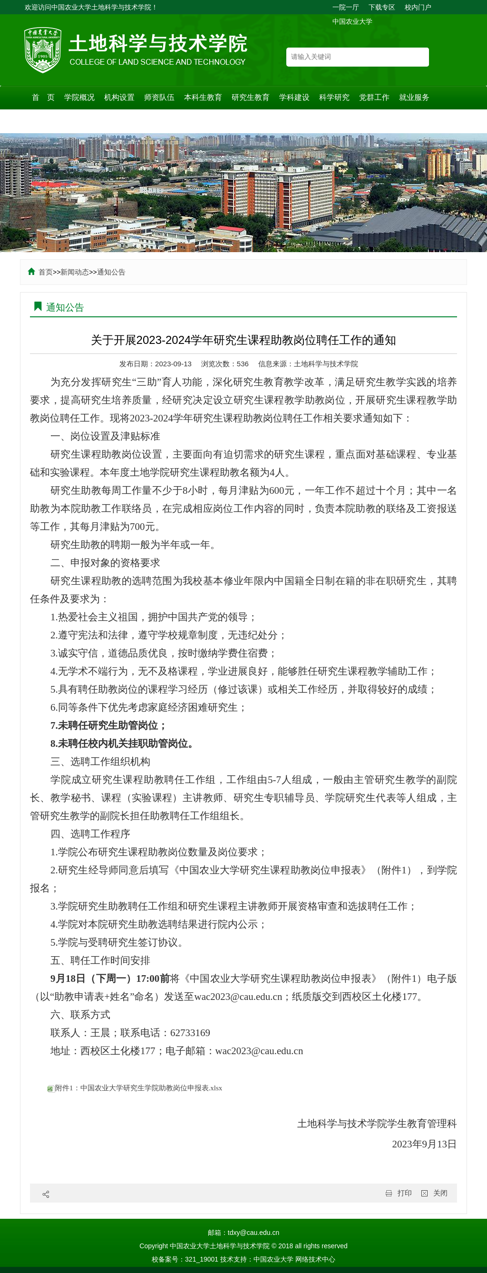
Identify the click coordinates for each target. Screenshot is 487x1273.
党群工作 (374, 97)
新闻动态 (74, 272)
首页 (40, 272)
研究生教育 (251, 97)
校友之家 (127, 121)
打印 (405, 1193)
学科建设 (294, 97)
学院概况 (79, 97)
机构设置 (119, 97)
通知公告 (111, 272)
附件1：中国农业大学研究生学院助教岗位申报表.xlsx (135, 1088)
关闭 (440, 1193)
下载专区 (382, 7)
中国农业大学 (352, 21)
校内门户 (418, 7)
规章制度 (47, 121)
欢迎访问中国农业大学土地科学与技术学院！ (91, 7)
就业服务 (414, 97)
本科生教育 (203, 97)
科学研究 (334, 97)
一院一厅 (345, 7)
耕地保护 (87, 121)
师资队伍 (159, 97)
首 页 (43, 97)
